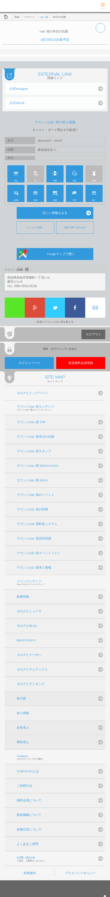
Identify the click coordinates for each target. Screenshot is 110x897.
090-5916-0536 (25, 286)
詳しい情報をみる (55, 213)
